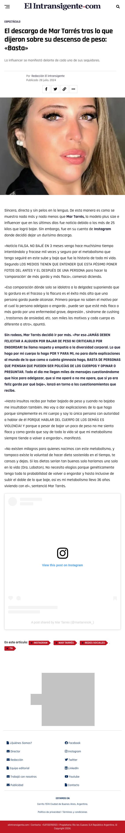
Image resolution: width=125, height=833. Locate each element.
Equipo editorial (18, 768)
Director (13, 751)
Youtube (72, 777)
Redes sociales (95, 642)
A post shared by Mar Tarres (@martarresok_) (62, 622)
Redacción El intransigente (48, 76)
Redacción (15, 760)
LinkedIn (72, 768)
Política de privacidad (49, 812)
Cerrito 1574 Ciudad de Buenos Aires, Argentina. (62, 801)
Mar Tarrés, (75, 216)
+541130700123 (49, 825)
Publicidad (15, 785)
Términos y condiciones (74, 812)
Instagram (102, 229)
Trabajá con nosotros (22, 777)
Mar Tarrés (32, 334)
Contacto (72, 785)
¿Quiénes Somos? (19, 743)
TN (11, 648)
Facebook (72, 743)
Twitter (71, 760)
